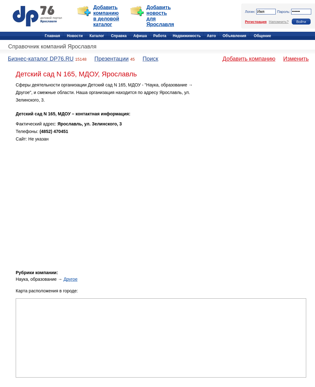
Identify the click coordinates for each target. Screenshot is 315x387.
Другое (70, 279)
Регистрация (256, 22)
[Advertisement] (253, 125)
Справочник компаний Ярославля (52, 46)
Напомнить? (279, 22)
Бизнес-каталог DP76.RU (40, 59)
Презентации (111, 59)
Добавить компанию (249, 59)
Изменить (296, 59)
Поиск (150, 59)
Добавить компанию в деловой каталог (106, 16)
